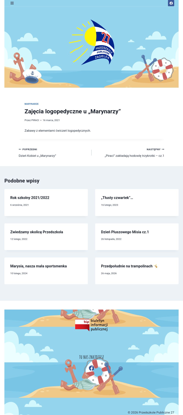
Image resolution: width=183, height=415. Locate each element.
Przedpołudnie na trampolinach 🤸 (129, 266)
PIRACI (35, 120)
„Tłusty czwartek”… (117, 197)
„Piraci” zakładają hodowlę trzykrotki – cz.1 (129, 152)
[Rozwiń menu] (12, 3)
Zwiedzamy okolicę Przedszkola (36, 232)
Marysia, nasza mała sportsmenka (38, 266)
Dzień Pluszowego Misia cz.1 (125, 232)
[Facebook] (171, 3)
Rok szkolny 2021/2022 (29, 197)
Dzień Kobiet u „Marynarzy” (53, 152)
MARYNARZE (32, 104)
